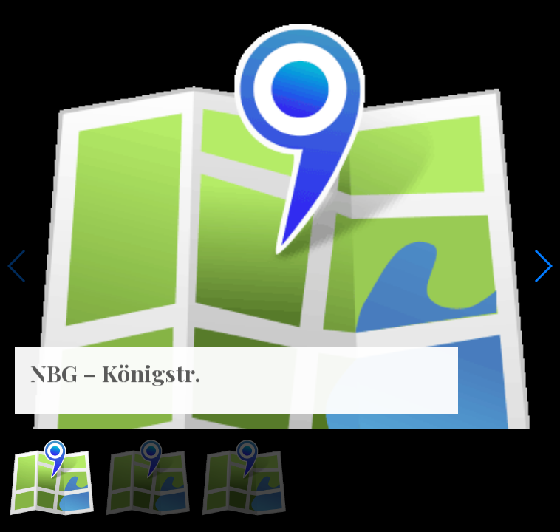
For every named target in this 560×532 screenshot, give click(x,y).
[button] (543, 266)
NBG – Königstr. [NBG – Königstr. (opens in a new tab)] (115, 366)
